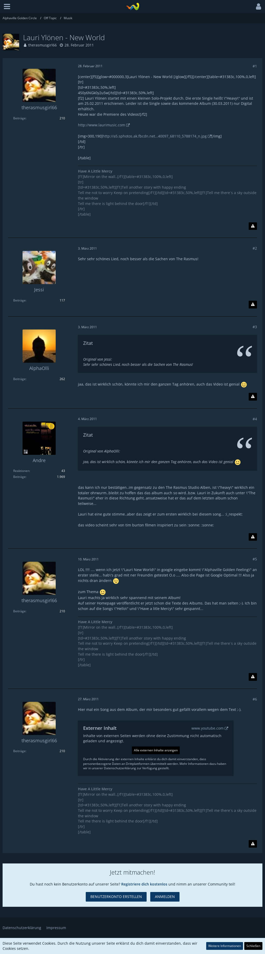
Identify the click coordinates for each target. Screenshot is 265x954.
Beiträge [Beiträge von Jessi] (19, 300)
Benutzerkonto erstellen (116, 896)
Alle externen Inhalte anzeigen (156, 750)
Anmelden (165, 896)
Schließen (253, 946)
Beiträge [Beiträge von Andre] (19, 477)
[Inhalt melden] (253, 226)
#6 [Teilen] (255, 699)
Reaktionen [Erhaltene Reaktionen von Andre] (21, 471)
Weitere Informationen (224, 946)
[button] (7, 6)
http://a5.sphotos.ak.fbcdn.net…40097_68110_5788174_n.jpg (155, 136)
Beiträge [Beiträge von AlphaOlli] (19, 379)
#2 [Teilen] (255, 248)
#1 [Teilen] (255, 66)
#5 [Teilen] (255, 559)
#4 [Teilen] (255, 418)
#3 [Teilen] (255, 326)
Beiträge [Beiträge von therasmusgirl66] (19, 118)
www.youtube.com (207, 728)
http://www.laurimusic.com (101, 124)
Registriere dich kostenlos (144, 884)
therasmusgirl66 (42, 45)
